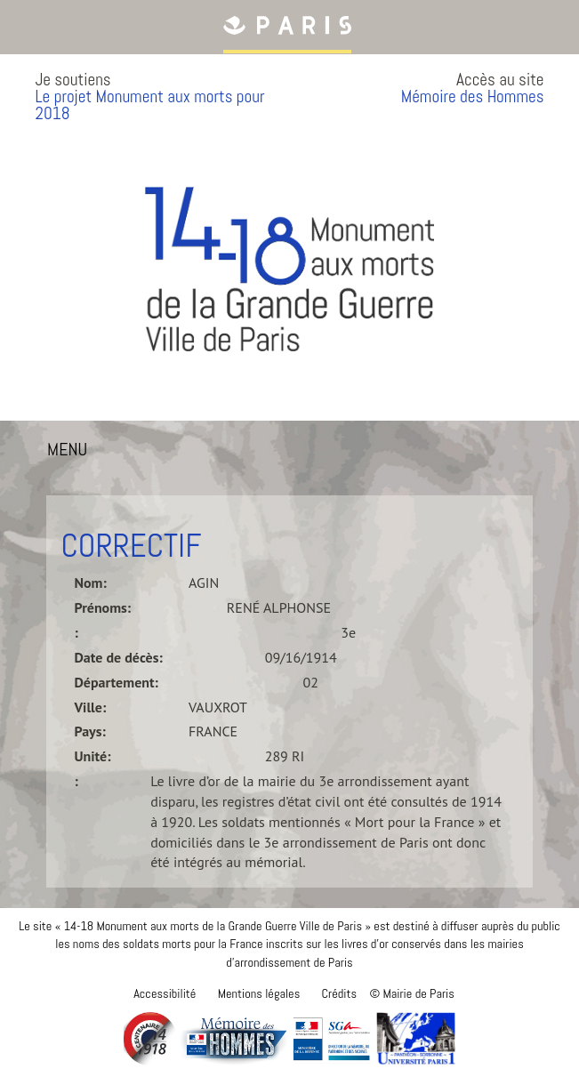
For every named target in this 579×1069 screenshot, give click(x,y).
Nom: (90, 582)
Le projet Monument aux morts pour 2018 (149, 105)
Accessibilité (164, 993)
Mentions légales (259, 993)
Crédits (340, 993)
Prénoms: (102, 607)
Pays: (89, 731)
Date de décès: (118, 657)
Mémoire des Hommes (472, 96)
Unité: (92, 756)
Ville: (90, 707)
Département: (115, 682)
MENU (71, 453)
